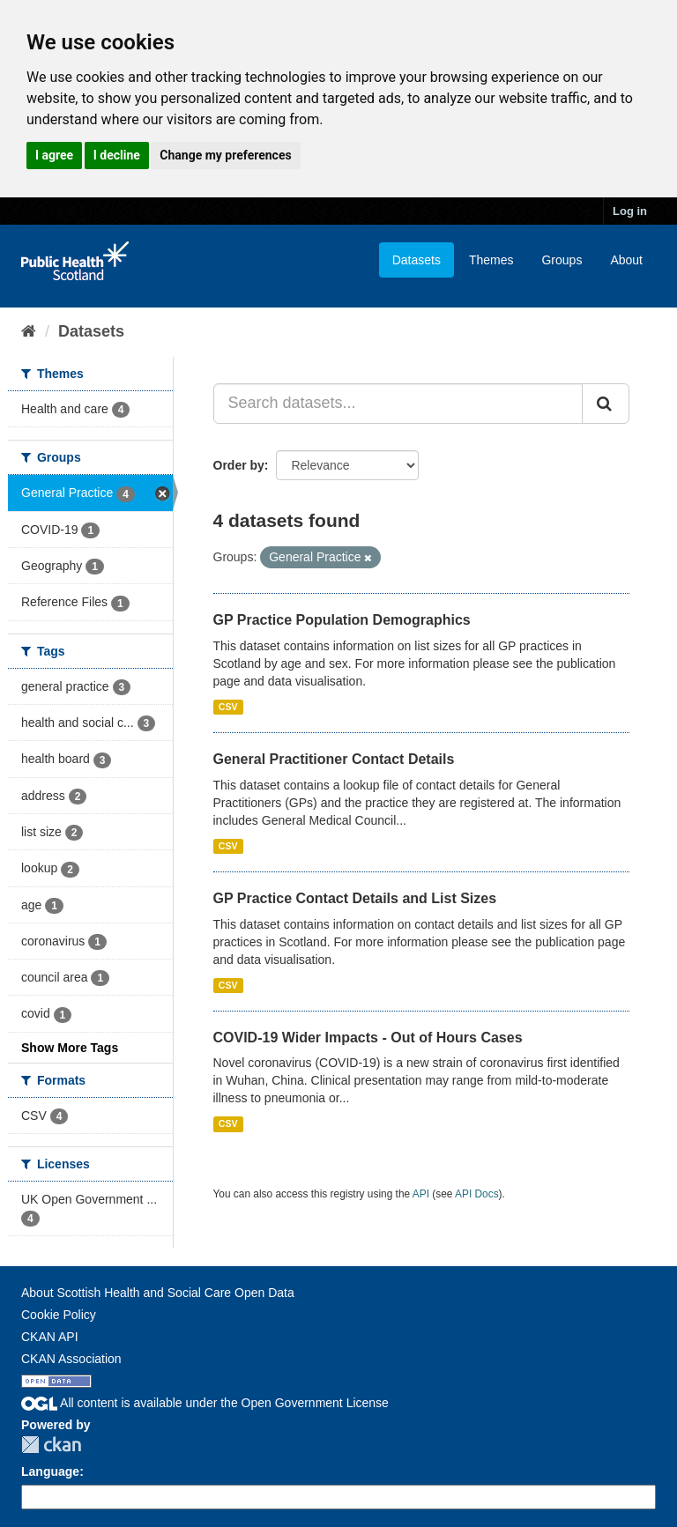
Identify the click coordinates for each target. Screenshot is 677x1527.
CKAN (51, 1444)
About (626, 260)
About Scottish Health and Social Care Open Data (157, 1293)
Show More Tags (69, 1048)
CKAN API (49, 1337)
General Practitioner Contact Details (334, 759)
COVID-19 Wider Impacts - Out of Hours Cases (368, 1037)
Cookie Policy (58, 1315)
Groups (561, 260)
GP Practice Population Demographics (342, 619)
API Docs (477, 1194)
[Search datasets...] (398, 403)
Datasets (416, 260)
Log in (630, 211)
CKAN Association (71, 1359)
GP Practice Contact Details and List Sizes (355, 898)
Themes (491, 260)
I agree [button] (54, 155)
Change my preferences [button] (225, 155)
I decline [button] (116, 155)
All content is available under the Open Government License (205, 1403)
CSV (228, 706)
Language (50, 1471)
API (421, 1194)
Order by (238, 465)
